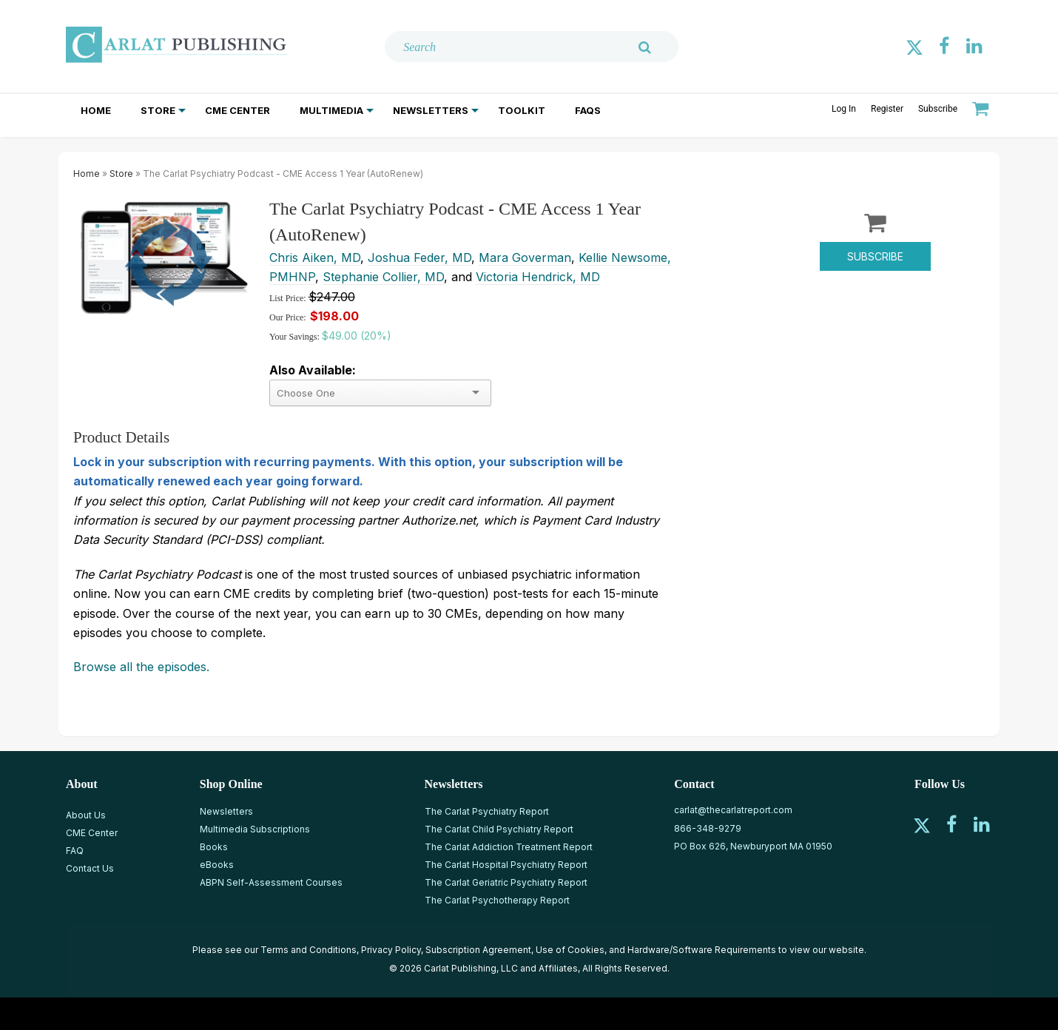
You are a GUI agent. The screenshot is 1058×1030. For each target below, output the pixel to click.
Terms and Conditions (308, 949)
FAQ (75, 850)
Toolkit (521, 110)
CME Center (237, 110)
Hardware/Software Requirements (701, 949)
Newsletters (430, 110)
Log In (844, 109)
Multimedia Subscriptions (255, 829)
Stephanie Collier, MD (383, 276)
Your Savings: (295, 336)
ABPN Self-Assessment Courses (271, 882)
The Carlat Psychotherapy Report (497, 900)
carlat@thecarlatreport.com (733, 809)
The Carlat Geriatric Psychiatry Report (506, 882)
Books (214, 846)
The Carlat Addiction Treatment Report (509, 846)
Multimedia (331, 110)
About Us (86, 815)
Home (96, 110)
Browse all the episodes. (141, 666)
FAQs (588, 110)
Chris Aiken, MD (314, 257)
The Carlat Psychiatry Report (487, 811)
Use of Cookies (570, 949)
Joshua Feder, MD (419, 257)
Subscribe (937, 109)
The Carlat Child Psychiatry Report (499, 829)
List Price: (289, 298)
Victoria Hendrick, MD (538, 276)
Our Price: (287, 317)
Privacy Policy (391, 949)
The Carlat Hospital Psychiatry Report (506, 864)
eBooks (217, 864)
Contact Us (90, 868)
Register (887, 109)
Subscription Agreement (478, 949)
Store (158, 110)
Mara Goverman (525, 257)
